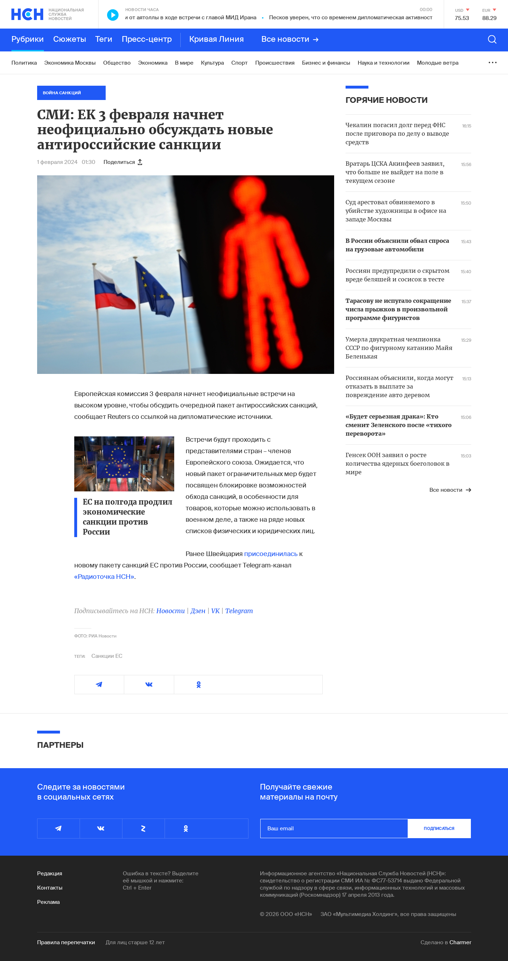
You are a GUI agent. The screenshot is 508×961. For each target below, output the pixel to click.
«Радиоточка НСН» (104, 576)
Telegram (239, 611)
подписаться (439, 828)
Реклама (48, 902)
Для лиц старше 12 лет (135, 942)
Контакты (49, 887)
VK (215, 611)
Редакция (49, 873)
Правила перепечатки (66, 942)
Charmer (460, 942)
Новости (170, 611)
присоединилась (271, 554)
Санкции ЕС (106, 656)
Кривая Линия (216, 39)
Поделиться (123, 162)
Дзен (198, 611)
